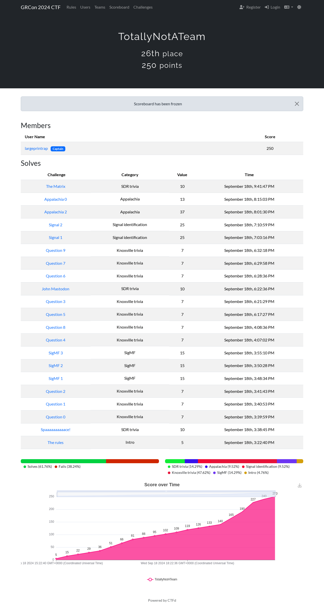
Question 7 (55, 263)
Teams (99, 7)
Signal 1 (55, 237)
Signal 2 (55, 224)
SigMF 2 (56, 365)
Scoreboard (119, 7)
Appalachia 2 (55, 211)
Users (85, 7)
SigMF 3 (56, 352)
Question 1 (55, 403)
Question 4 (55, 339)
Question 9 (55, 250)
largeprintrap (37, 148)
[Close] (297, 104)
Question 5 (55, 314)
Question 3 (55, 301)
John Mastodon (55, 288)
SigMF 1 (56, 378)
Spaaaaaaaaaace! (55, 429)
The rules (56, 442)
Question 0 (55, 416)
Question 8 (55, 327)
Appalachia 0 (55, 199)
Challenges (143, 7)
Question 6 (55, 275)
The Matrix (55, 186)
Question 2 (55, 391)
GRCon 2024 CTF (40, 7)
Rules (71, 7)
